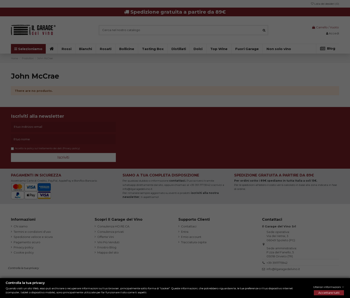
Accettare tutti (329, 292)
